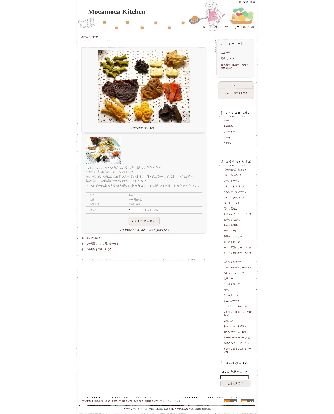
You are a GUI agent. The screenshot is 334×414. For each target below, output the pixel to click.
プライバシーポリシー (171, 401)
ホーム (205, 27)
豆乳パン (228, 320)
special (227, 120)
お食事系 (228, 126)
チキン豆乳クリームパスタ (237, 247)
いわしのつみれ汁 (233, 175)
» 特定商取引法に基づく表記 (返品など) (144, 230)
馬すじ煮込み (231, 208)
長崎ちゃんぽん (232, 219)
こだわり (225, 52)
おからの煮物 (231, 225)
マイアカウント (223, 27)
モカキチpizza (231, 295)
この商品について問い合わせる (102, 243)
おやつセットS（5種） (235, 326)
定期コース (229, 278)
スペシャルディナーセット (237, 267)
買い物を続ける (94, 237)
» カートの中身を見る (236, 93)
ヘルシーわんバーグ (234, 186)
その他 (94, 36)
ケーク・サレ (231, 230)
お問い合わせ (245, 27)
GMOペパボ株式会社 (180, 409)
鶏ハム (227, 289)
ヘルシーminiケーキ (234, 273)
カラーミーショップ (133, 409)
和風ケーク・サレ (233, 236)
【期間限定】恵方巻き (235, 169)
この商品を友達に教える (99, 249)
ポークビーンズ (232, 203)
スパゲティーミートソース (237, 214)
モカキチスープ (232, 284)
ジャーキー (229, 132)
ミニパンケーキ (232, 300)
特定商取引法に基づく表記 (96, 401)
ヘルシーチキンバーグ (235, 192)
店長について (228, 58)
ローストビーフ (232, 242)
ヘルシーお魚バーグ (234, 197)
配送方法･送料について (146, 401)
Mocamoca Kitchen (117, 11)
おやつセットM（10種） (236, 332)
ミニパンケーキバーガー (236, 306)
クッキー (228, 137)
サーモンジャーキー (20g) (237, 337)
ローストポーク (232, 180)
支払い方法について (122, 401)
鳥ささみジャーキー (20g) (237, 343)
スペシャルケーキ (233, 262)
